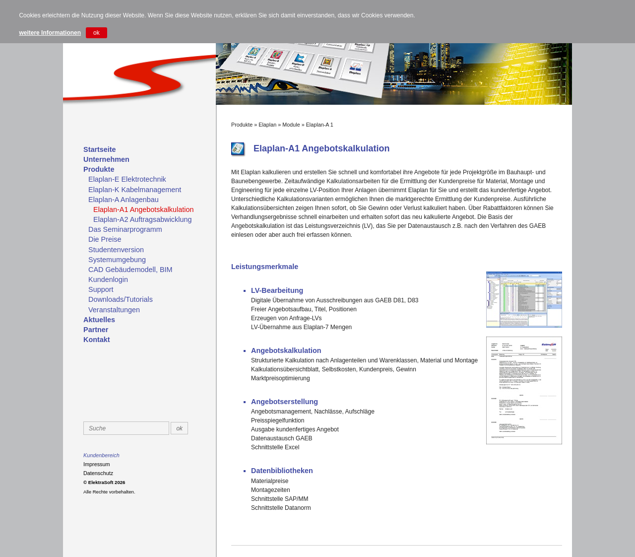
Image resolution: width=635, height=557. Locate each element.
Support (100, 289)
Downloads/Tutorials (120, 299)
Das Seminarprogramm (125, 229)
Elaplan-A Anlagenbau (123, 200)
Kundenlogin (108, 279)
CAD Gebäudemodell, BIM (130, 270)
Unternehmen (106, 159)
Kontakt (96, 340)
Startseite (99, 149)
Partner (95, 330)
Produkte (98, 169)
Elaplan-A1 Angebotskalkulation (143, 209)
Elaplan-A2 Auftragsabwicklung (142, 219)
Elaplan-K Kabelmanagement (134, 190)
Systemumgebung (117, 260)
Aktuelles (99, 320)
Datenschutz (98, 473)
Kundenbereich (101, 455)
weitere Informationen (50, 32)
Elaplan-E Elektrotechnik (127, 179)
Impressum (96, 464)
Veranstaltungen (114, 310)
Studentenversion (116, 250)
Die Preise (104, 239)
